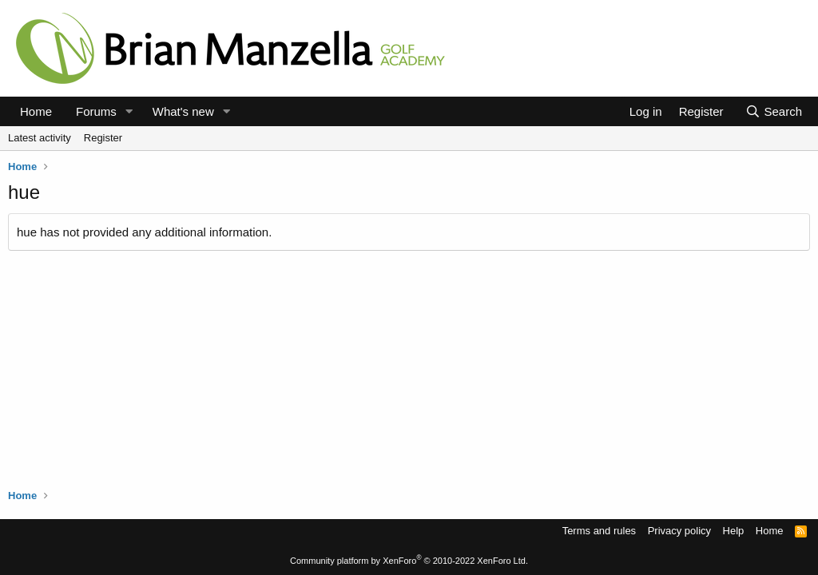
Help (734, 531)
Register (103, 138)
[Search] (773, 111)
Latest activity (39, 138)
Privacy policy (679, 531)
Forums (96, 111)
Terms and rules (599, 531)
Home (36, 111)
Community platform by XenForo (409, 560)
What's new (183, 111)
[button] (129, 111)
